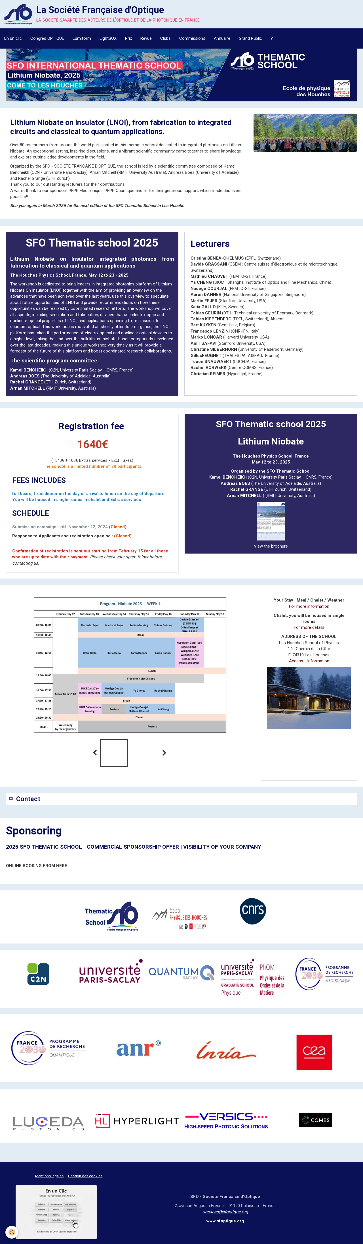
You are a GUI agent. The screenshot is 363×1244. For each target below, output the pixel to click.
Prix (128, 38)
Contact (29, 797)
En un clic (13, 38)
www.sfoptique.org (225, 1219)
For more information (305, 606)
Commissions (192, 38)
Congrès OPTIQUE (47, 38)
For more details (305, 621)
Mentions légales (49, 1175)
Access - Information (305, 655)
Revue (146, 38)
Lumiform (82, 38)
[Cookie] (12, 1232)
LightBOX (108, 38)
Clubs (165, 38)
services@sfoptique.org (225, 1210)
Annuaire (222, 38)
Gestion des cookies (85, 1175)
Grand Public (250, 38)
